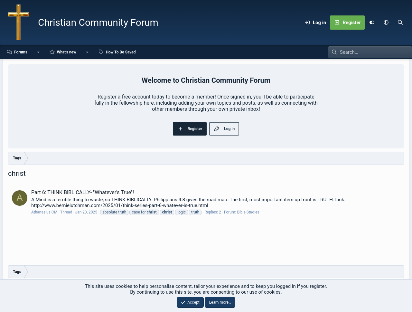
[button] (386, 22)
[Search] (400, 22)
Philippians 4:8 (169, 200)
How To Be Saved (121, 52)
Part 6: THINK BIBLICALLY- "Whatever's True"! (82, 192)
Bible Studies (248, 212)
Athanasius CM (44, 212)
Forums (20, 52)
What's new (66, 52)
